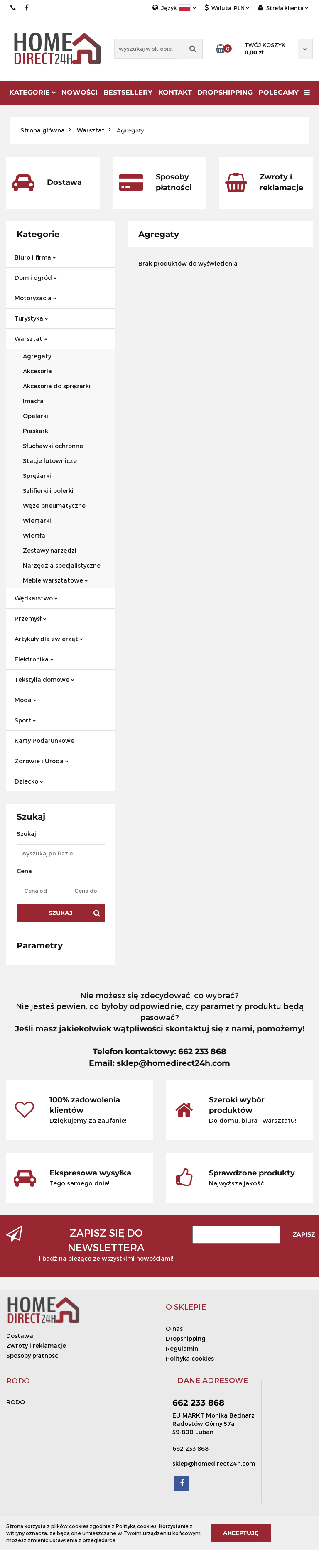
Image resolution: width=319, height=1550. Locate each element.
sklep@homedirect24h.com (213, 1463)
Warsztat (31, 338)
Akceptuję (240, 1533)
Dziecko (29, 781)
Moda (26, 699)
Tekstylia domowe (44, 679)
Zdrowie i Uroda (42, 760)
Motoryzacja (35, 297)
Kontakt (175, 92)
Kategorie (32, 92)
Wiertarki (37, 520)
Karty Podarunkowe (44, 740)
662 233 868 (13, 8)
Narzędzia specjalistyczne (62, 565)
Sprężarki (37, 475)
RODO (15, 1402)
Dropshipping (186, 1338)
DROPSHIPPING (225, 92)
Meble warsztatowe (55, 580)
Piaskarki (36, 430)
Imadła (33, 400)
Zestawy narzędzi (49, 550)
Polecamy (278, 92)
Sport (25, 720)
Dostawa (19, 1335)
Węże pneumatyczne (54, 505)
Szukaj (61, 913)
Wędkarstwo (36, 598)
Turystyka (31, 318)
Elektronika (34, 659)
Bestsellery (127, 92)
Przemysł (31, 618)
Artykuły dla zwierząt (49, 638)
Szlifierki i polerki (48, 490)
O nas (174, 1328)
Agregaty (37, 356)
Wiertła (34, 535)
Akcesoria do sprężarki (57, 385)
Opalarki (35, 415)
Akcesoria (37, 371)
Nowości (79, 92)
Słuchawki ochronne (53, 445)
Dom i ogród (36, 277)
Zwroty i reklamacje (36, 1345)
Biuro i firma (35, 257)
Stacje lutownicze (50, 460)
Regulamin (182, 1348)
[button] (186, 1307)
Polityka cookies (190, 1358)
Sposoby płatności (33, 1355)
